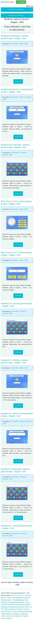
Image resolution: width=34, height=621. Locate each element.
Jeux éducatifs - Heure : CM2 (18, 209)
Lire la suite (18, 81)
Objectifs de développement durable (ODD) (14, 607)
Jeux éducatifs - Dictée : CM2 (18, 43)
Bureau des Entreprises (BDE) (22, 611)
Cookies (9, 597)
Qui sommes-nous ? (17, 595)
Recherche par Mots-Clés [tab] (16, 15)
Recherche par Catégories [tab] (16, 9)
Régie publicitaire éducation (11, 614)
